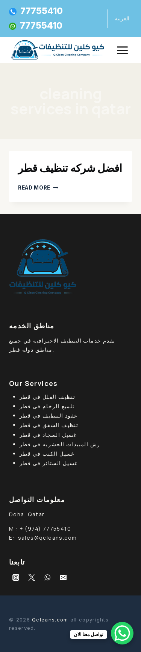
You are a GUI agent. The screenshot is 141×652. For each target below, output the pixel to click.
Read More (38, 188)
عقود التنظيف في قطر (49, 415)
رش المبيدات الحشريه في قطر (60, 444)
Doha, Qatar (26, 514)
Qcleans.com (50, 620)
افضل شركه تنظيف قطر (70, 168)
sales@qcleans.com (47, 537)
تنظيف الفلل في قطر (47, 396)
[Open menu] (122, 50)
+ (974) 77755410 (45, 528)
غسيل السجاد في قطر (48, 434)
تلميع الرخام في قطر (47, 406)
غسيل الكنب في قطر (47, 453)
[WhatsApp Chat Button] (122, 633)
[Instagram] (16, 577)
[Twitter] (31, 577)
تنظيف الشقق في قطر (49, 425)
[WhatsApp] (47, 577)
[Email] (63, 577)
